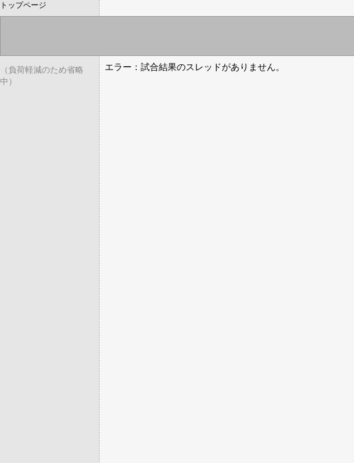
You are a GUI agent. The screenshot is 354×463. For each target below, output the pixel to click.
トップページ (23, 5)
